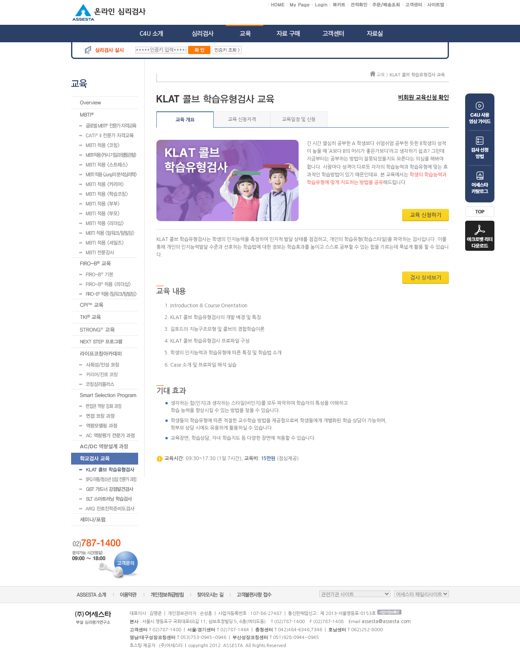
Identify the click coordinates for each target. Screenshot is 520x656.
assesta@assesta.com (386, 621)
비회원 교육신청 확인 (423, 97)
